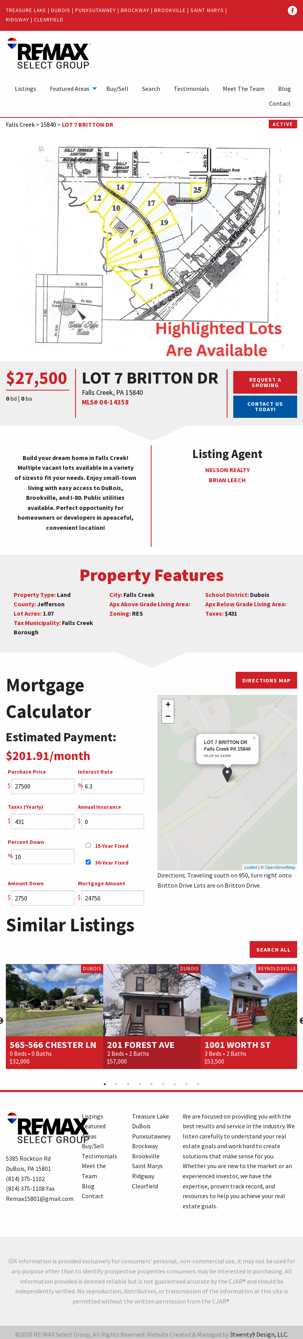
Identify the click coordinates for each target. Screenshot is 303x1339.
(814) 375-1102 (25, 1179)
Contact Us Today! (265, 406)
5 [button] (151, 1084)
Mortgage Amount (101, 883)
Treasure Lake (26, 10)
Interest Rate (95, 771)
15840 (48, 124)
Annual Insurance (99, 806)
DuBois (60, 10)
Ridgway (17, 19)
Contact (280, 103)
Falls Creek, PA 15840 (112, 392)
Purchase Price (27, 771)
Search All (273, 949)
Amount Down (26, 883)
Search (151, 88)
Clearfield (48, 19)
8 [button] (186, 1084)
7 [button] (175, 1084)
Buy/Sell (117, 88)
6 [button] (163, 1084)
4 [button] (140, 1084)
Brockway (135, 10)
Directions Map (266, 680)
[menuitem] (25, 88)
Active (283, 124)
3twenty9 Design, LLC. (259, 1334)
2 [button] (116, 1084)
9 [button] (198, 1084)
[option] (54, 1016)
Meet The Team (243, 88)
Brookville (170, 10)
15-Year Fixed (107, 845)
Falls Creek (20, 124)
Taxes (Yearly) (25, 806)
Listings (25, 88)
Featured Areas (70, 88)
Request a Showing (265, 382)
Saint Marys (207, 10)
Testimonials (191, 88)
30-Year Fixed (107, 862)
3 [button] (128, 1084)
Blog (284, 88)
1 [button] (105, 1084)
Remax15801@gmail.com (40, 1198)
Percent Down (26, 841)
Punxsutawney (95, 10)
